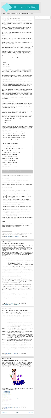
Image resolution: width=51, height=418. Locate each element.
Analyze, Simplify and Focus (7, 394)
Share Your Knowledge (6, 393)
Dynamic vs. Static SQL (17, 218)
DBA (5, 408)
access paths (6, 304)
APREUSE (10, 304)
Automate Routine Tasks (6, 392)
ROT (6, 408)
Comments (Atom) (19, 415)
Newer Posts (4, 412)
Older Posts (31, 412)
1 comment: (16, 303)
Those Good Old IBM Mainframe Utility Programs (15, 310)
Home (17, 412)
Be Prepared (5, 396)
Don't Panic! (4, 395)
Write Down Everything (6, 391)
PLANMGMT (14, 304)
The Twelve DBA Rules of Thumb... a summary (14, 360)
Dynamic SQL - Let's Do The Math (11, 19)
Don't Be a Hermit (5, 397)
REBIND (17, 304)
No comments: (16, 236)
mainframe (5, 354)
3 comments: (16, 353)
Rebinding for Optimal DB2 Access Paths (13, 243)
